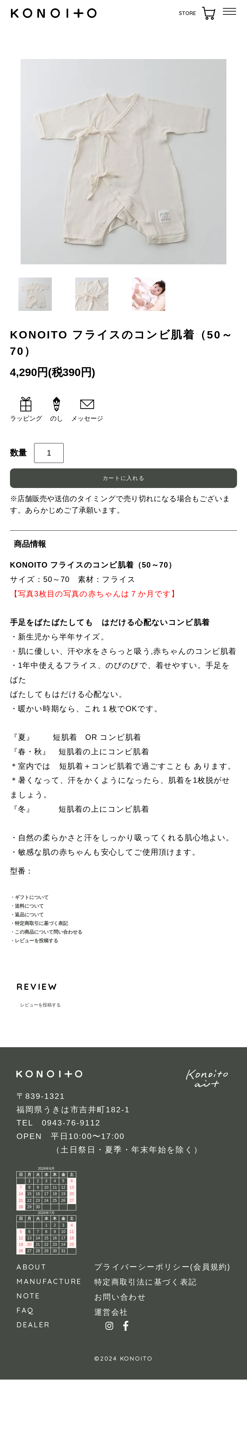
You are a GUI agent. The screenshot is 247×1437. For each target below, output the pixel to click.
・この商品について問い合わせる (67, 983)
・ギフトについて (40, 931)
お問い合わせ (120, 1355)
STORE (187, 13)
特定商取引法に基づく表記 (145, 1340)
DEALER (33, 1382)
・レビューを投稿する (48, 996)
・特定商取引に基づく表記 (55, 970)
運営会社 (111, 1370)
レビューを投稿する (40, 1062)
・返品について (36, 957)
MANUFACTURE (49, 1339)
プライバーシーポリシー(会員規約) (162, 1325)
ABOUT (31, 1324)
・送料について (36, 944)
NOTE (28, 1353)
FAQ (25, 1368)
